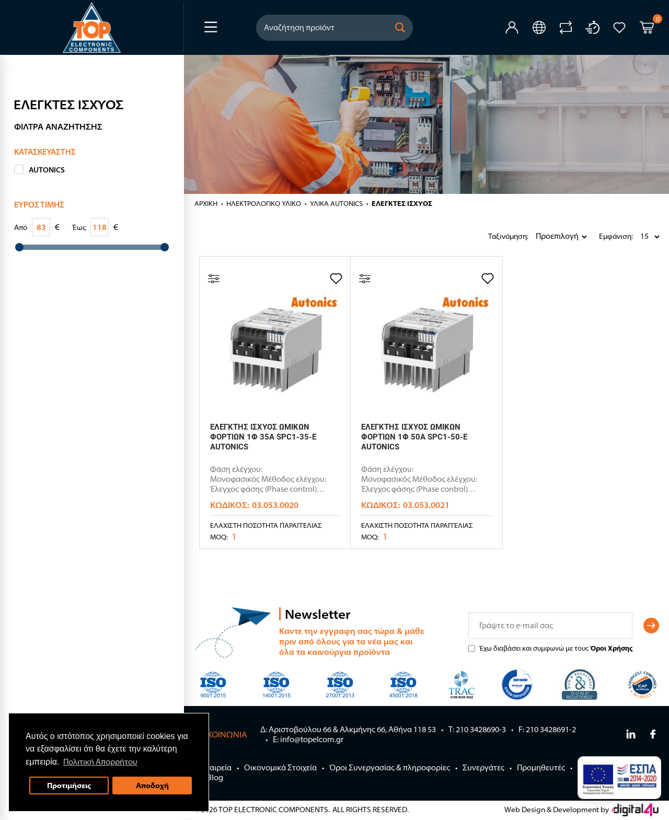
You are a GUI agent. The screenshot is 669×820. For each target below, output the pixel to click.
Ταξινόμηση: (490, 236)
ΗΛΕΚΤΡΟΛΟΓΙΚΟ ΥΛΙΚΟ (263, 203)
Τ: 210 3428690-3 (477, 729)
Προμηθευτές (541, 767)
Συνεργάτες (483, 767)
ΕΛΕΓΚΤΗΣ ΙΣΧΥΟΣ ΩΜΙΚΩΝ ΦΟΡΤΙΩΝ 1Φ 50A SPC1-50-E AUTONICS (414, 437)
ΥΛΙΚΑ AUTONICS (336, 203)
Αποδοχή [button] (152, 785)
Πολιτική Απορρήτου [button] (100, 762)
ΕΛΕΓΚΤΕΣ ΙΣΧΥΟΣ (402, 203)
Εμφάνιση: (601, 236)
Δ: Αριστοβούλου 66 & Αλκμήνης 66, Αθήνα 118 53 (348, 729)
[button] (400, 27)
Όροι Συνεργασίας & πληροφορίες (389, 767)
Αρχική (205, 203)
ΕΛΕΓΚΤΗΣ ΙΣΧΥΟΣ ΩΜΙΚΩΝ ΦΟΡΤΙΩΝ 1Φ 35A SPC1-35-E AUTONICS (263, 437)
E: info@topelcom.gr (308, 739)
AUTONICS (47, 170)
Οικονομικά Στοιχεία (280, 767)
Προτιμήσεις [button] (69, 785)
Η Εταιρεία (213, 767)
